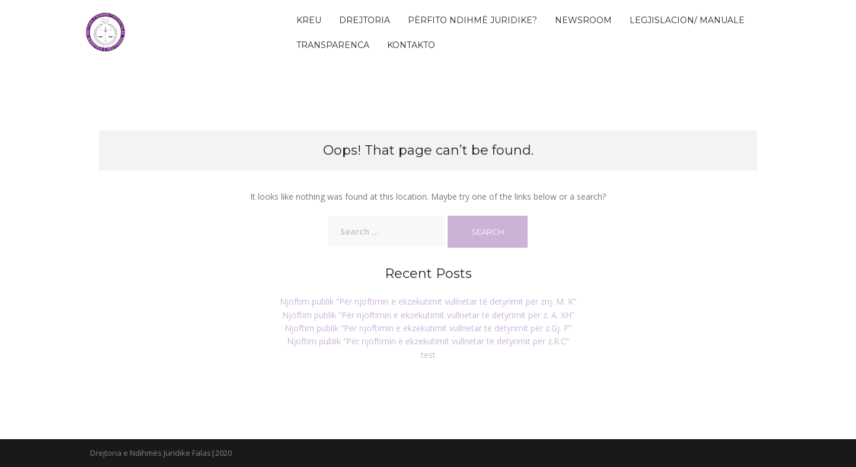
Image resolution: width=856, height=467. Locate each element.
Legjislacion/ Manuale (687, 20)
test (428, 354)
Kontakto (411, 45)
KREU (308, 20)
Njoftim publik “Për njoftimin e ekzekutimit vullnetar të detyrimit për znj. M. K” (428, 301)
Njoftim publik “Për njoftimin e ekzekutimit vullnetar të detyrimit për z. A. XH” (428, 315)
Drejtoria (364, 20)
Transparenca (332, 45)
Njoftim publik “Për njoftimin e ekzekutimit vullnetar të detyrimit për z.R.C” (428, 341)
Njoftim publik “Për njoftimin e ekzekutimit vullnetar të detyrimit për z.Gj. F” (428, 328)
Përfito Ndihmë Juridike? (472, 20)
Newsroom (583, 20)
